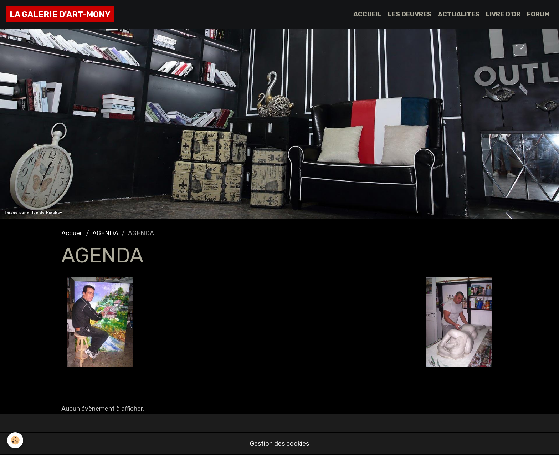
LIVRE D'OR (503, 14)
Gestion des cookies (279, 444)
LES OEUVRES (409, 14)
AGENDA (105, 233)
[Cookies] (15, 440)
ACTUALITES (458, 14)
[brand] (60, 14)
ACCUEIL (367, 14)
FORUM (538, 14)
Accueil (72, 233)
